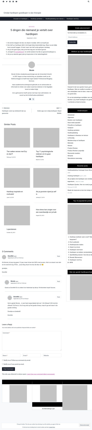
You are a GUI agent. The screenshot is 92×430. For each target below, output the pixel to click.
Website (46, 355)
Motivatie (31, 26)
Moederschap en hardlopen (76, 140)
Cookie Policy (52, 427)
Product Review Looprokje (76, 150)
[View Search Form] (88, 1)
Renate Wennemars (76, 257)
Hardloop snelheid (75, 237)
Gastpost (70, 128)
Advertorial (71, 115)
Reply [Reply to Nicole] (58, 281)
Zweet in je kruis (75, 247)
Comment (6, 333)
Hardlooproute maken (76, 244)
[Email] (16, 1)
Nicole (31, 70)
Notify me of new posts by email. (14, 364)
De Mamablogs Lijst (48, 408)
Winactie (70, 156)
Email (25, 355)
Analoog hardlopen (73, 176)
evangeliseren (19, 52)
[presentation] (17, 138)
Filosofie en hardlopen (74, 125)
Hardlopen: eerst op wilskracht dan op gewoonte (16, 110)
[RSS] (13, 1)
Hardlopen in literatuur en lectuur (78, 135)
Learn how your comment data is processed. (41, 374)
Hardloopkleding (73, 133)
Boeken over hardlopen (75, 120)
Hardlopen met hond (76, 250)
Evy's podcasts (74, 242)
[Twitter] (6, 1)
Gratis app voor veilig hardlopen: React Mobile (47, 110)
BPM (71, 262)
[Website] (52, 355)
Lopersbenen (11, 229)
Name (5, 355)
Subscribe (72, 42)
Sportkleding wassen (76, 255)
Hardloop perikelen (73, 130)
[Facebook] (3, 1)
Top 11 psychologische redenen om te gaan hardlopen (44, 153)
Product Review (72, 148)
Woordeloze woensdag (75, 158)
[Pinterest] (9, 1)
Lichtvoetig (71, 138)
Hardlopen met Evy (73, 19)
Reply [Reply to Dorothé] (58, 256)
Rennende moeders (74, 153)
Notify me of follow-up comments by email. (17, 360)
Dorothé (10, 256)
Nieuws (70, 145)
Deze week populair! (74, 122)
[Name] (11, 355)
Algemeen (71, 117)
